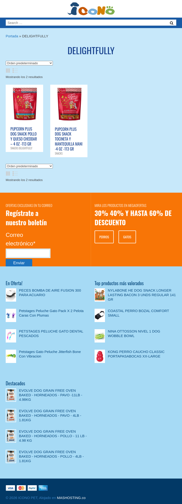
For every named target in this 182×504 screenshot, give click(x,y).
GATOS (127, 236)
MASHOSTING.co (71, 498)
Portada (12, 36)
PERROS (104, 236)
